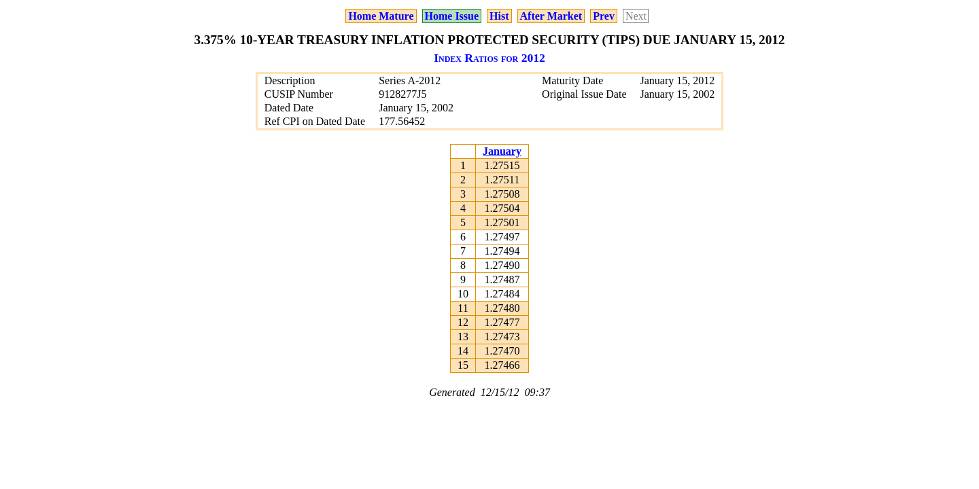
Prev (604, 16)
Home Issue (452, 16)
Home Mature (380, 16)
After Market (551, 16)
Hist (499, 16)
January (502, 151)
